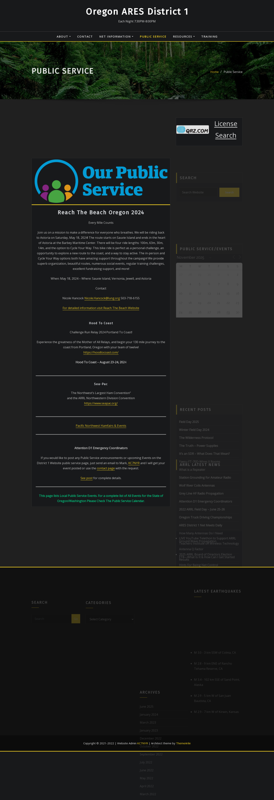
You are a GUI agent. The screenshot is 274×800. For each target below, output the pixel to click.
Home (214, 74)
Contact (85, 36)
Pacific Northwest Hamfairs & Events (101, 492)
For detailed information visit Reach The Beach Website (101, 375)
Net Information (116, 36)
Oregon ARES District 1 (137, 11)
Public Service (153, 36)
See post (87, 545)
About (64, 36)
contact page (106, 535)
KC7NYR (134, 530)
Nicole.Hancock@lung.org (102, 365)
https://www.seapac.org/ (101, 470)
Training (209, 36)
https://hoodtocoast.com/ (100, 419)
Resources (184, 36)
